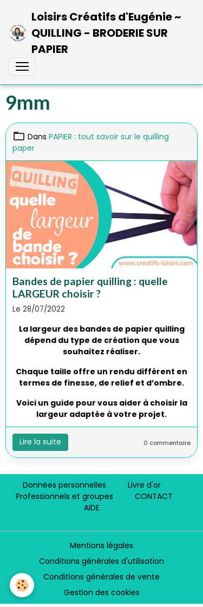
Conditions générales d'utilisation (101, 561)
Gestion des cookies (102, 592)
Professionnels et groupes (64, 496)
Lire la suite (40, 441)
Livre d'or (144, 485)
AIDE (92, 507)
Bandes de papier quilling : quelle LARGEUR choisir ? (90, 287)
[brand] (97, 33)
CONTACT (154, 496)
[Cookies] (22, 585)
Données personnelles (64, 485)
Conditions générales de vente (101, 576)
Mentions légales (101, 545)
